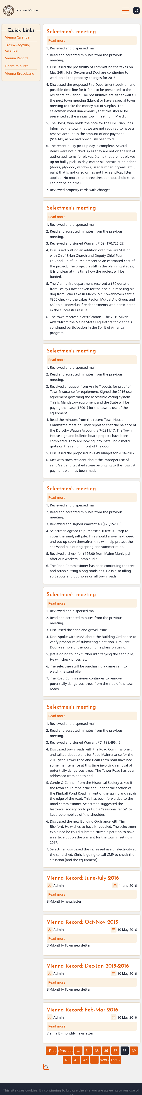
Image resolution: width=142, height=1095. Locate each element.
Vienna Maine (27, 10)
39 (134, 1049)
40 (66, 1059)
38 (125, 1050)
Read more (56, 40)
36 (106, 1049)
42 (85, 1059)
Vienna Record (16, 58)
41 (76, 1059)
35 (97, 1049)
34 (87, 1049)
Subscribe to (46, 1067)
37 (115, 1049)
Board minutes (16, 66)
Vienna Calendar (18, 37)
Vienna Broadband (19, 73)
